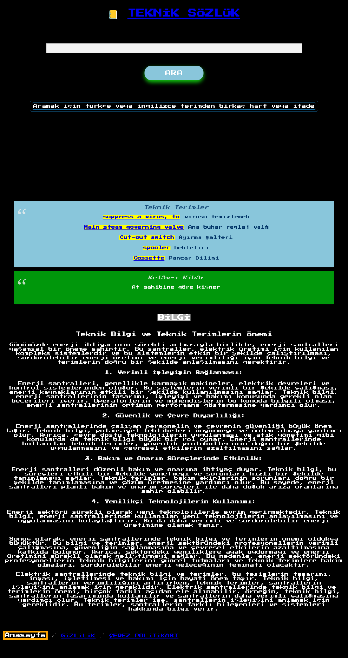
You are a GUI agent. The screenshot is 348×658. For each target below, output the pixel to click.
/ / (91, 635)
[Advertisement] (174, 154)
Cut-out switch (147, 237)
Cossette (149, 258)
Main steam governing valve (134, 227)
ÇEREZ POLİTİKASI (143, 636)
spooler (156, 248)
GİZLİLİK (78, 636)
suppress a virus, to (141, 217)
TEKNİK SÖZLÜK (183, 13)
